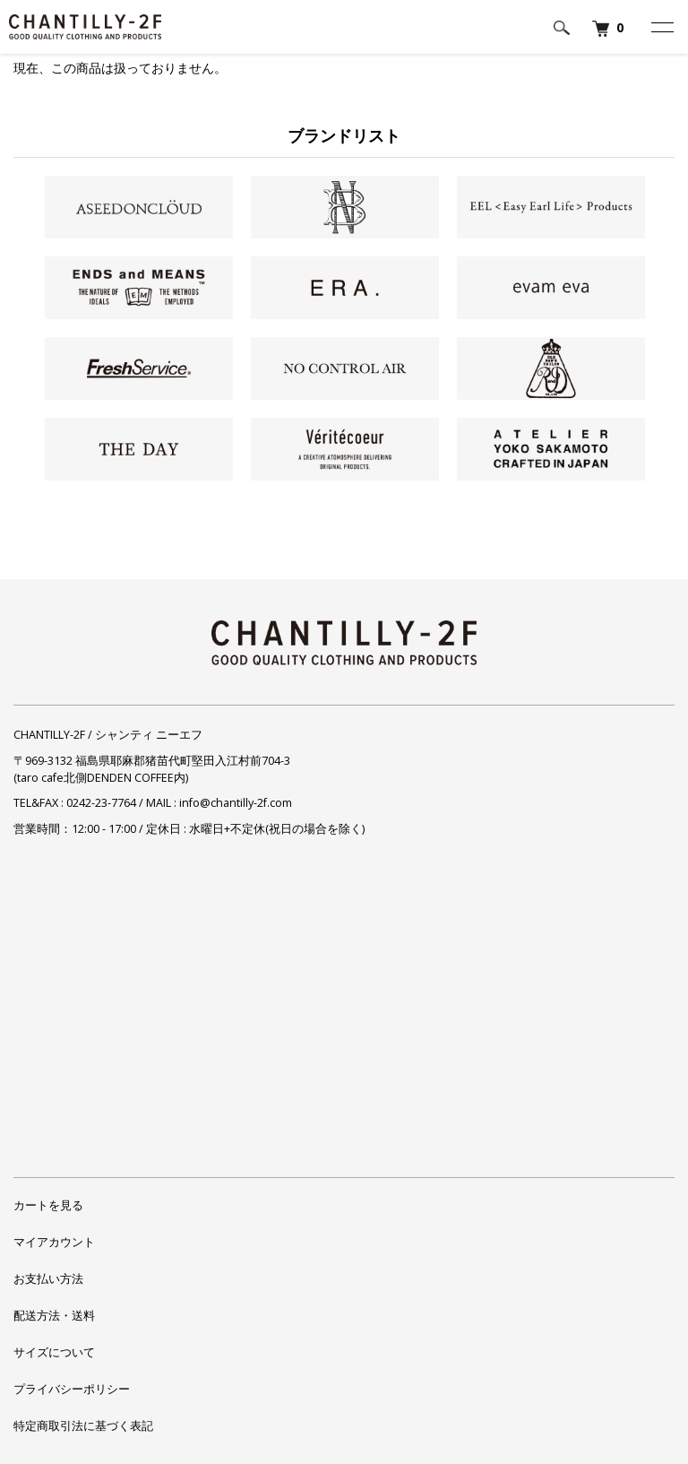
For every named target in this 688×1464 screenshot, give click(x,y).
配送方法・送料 (54, 1315)
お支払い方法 (48, 1278)
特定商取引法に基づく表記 (83, 1426)
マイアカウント (54, 1242)
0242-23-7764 (101, 802)
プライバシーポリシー (71, 1389)
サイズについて (54, 1352)
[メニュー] (661, 27)
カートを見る (48, 1205)
